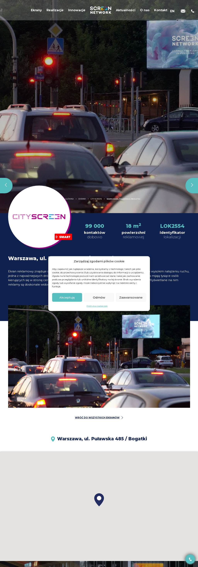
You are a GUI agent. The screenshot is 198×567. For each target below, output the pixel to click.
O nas (145, 11)
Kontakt (160, 11)
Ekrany (36, 11)
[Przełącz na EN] (172, 11)
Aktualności (125, 11)
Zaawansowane (131, 297)
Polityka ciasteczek (97, 306)
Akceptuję (67, 297)
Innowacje (76, 11)
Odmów (99, 297)
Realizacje (55, 11)
